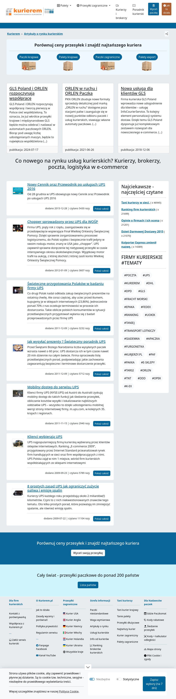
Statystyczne (131, 679)
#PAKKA (129, 362)
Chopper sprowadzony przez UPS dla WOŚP (62, 221)
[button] (88, 667)
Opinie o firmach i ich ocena (140, 220)
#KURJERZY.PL (133, 354)
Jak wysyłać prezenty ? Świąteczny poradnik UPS (66, 341)
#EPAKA (129, 307)
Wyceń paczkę (153, 9)
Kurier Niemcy (72, 626)
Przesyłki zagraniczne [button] (92, 5)
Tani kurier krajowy (127, 609)
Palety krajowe (68, 57)
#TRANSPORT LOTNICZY (139, 331)
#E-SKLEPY (148, 362)
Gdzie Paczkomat (155, 613)
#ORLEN (145, 370)
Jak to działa (166, 9)
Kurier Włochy (72, 632)
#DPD (128, 291)
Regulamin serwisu (47, 632)
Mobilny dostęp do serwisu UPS (53, 387)
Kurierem (13, 34)
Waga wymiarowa (100, 619)
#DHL (149, 283)
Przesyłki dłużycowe (128, 622)
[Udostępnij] (167, 34)
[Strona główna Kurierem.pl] (29, 11)
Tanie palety (123, 616)
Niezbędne (103, 679)
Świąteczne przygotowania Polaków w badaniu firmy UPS (65, 285)
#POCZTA (130, 275)
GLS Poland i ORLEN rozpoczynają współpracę (28, 93)
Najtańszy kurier (126, 629)
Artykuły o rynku (99, 626)
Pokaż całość (102, 208)
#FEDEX (146, 307)
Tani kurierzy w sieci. (135, 202)
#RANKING (131, 315)
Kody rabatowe (154, 619)
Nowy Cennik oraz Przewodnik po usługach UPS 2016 (66, 186)
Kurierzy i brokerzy (121, 12)
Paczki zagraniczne (108, 57)
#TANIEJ (129, 323)
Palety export (147, 57)
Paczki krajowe (28, 57)
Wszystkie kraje (73, 651)
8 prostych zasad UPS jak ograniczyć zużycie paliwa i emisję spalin (63, 488)
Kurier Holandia (73, 639)
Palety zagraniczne (127, 641)
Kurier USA (70, 613)
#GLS (141, 291)
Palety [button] (63, 5)
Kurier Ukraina (72, 645)
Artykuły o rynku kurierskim (43, 34)
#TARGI (129, 370)
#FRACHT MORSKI (135, 299)
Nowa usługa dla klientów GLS (137, 91)
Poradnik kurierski (138, 10)
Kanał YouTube (47, 655)
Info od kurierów (99, 639)
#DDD (142, 378)
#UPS (146, 275)
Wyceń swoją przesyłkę (88, 553)
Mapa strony (152, 649)
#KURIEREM (132, 283)
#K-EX (128, 386)
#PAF (152, 354)
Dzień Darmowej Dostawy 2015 (142, 231)
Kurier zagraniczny (127, 635)
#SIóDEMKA (132, 339)
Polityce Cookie (69, 691)
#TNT (127, 378)
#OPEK (156, 378)
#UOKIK (150, 315)
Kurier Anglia (72, 619)
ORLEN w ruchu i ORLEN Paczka (81, 91)
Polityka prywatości (47, 626)
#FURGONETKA (134, 346)
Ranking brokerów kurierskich (96, 649)
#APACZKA (153, 339)
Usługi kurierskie (99, 632)
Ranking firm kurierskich (138, 209)
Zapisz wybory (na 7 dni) (154, 684)
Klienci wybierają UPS (44, 436)
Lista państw (88, 585)
